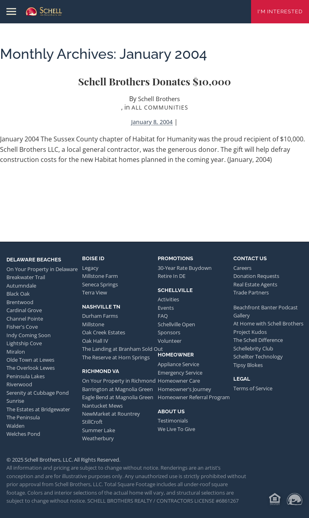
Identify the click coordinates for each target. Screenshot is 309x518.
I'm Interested (280, 11)
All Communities (160, 107)
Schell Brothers (159, 99)
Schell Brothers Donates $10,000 (154, 81)
